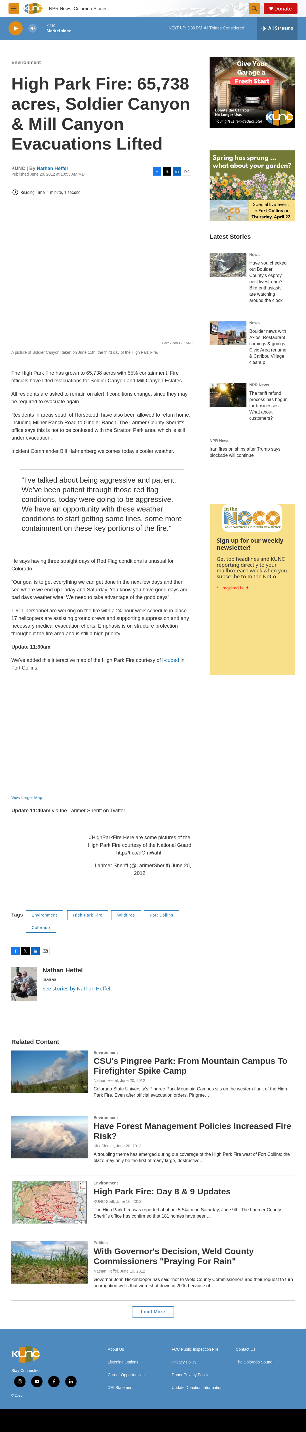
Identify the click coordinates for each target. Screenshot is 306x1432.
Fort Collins (161, 915)
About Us (116, 1349)
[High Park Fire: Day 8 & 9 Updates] (49, 1202)
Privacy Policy (184, 1362)
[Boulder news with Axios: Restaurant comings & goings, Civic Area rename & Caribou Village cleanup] (228, 333)
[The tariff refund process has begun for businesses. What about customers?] (228, 395)
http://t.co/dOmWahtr (139, 853)
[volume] (32, 28)
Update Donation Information (197, 1388)
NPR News (259, 385)
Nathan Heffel (52, 168)
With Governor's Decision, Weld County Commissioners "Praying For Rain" (174, 1256)
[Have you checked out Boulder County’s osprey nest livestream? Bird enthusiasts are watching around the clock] (228, 265)
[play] (15, 28)
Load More (153, 1311)
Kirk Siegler (104, 1146)
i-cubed (170, 660)
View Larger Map (26, 797)
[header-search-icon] (254, 8)
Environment (26, 62)
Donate (283, 9)
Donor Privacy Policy (190, 1375)
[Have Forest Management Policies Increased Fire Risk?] (49, 1137)
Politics (101, 1243)
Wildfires (126, 915)
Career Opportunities (126, 1375)
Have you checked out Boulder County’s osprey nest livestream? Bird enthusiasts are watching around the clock (268, 282)
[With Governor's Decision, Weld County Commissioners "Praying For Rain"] (49, 1262)
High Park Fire (87, 915)
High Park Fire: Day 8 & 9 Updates (162, 1191)
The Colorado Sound (254, 1362)
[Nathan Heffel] (24, 984)
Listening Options (123, 1362)
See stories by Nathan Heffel (76, 988)
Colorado (41, 927)
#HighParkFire (105, 837)
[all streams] (277, 28)
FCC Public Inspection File (195, 1349)
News (254, 254)
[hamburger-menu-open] (14, 8)
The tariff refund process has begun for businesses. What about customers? (268, 406)
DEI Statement (121, 1388)
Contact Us (245, 1349)
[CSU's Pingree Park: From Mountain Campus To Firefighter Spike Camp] (49, 1071)
